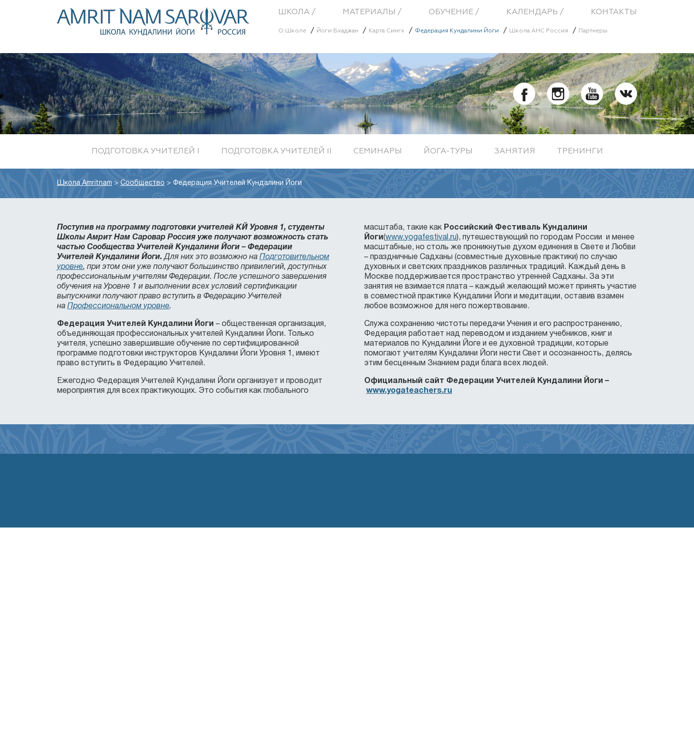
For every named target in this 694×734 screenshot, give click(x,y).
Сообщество (142, 183)
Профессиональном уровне (118, 306)
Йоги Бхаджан (337, 31)
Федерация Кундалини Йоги (457, 31)
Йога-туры (448, 151)
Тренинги (580, 151)
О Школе (292, 31)
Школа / (297, 12)
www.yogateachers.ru (409, 390)
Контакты (614, 12)
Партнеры (592, 31)
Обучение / (454, 12)
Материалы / (372, 12)
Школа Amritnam (84, 183)
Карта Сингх (387, 31)
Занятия (514, 151)
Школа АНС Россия (538, 31)
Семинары (377, 151)
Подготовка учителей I (145, 151)
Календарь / (535, 12)
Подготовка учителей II (276, 151)
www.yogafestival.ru (421, 237)
